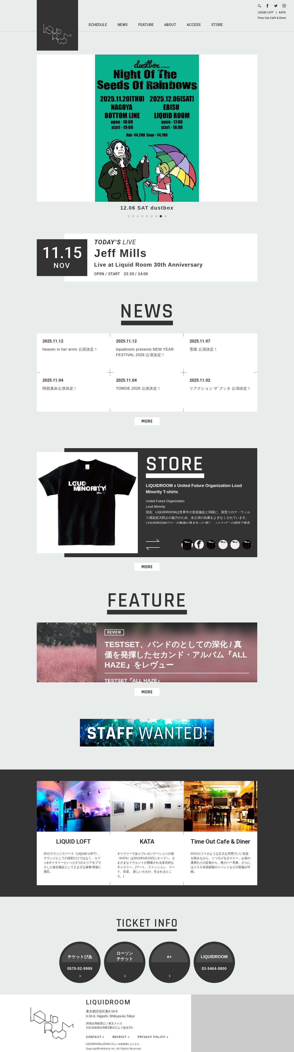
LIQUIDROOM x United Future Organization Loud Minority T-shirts (194, 488)
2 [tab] (133, 216)
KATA (282, 12)
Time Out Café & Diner (271, 18)
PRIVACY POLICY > (153, 1037)
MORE (147, 421)
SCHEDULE (97, 25)
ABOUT (170, 25)
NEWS (123, 25)
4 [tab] (142, 216)
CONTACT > (95, 1037)
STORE (217, 25)
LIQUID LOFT (266, 12)
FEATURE (146, 25)
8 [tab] (161, 216)
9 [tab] (165, 216)
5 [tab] (147, 216)
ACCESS (194, 25)
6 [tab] (151, 216)
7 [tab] (156, 216)
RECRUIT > (121, 1037)
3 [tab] (138, 216)
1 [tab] (128, 216)
